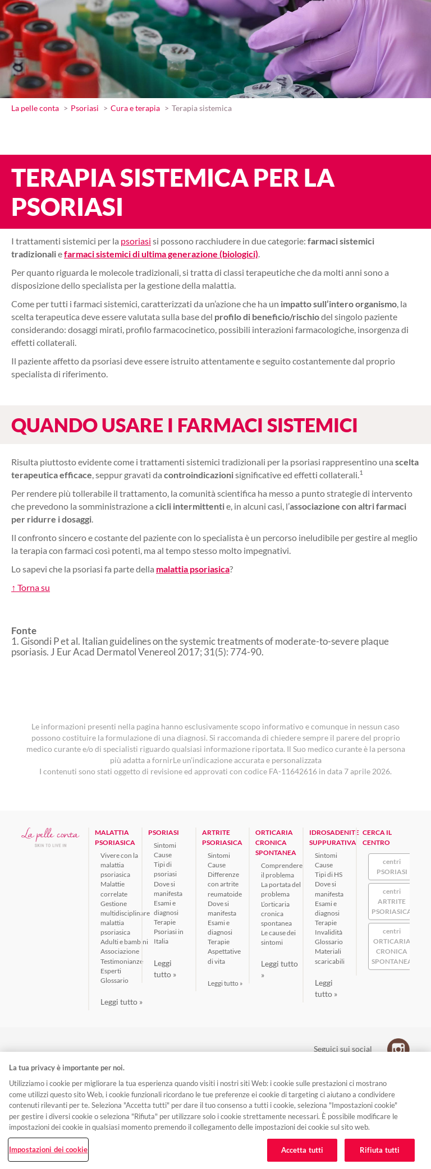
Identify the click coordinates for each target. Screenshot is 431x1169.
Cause (163, 855)
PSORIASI (163, 832)
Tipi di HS (328, 874)
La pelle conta (35, 108)
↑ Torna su (30, 587)
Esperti (110, 971)
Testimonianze (121, 961)
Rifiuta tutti (380, 1149)
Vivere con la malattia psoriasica (119, 865)
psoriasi (136, 240)
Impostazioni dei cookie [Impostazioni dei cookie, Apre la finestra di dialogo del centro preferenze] (48, 1149)
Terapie (165, 922)
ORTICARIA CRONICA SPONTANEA (275, 842)
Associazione (119, 951)
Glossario (114, 980)
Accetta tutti (302, 1149)
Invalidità (328, 932)
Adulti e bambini (124, 941)
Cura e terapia (135, 108)
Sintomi (165, 845)
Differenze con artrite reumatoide (225, 884)
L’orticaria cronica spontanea (276, 913)
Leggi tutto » (121, 1001)
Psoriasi (85, 108)
